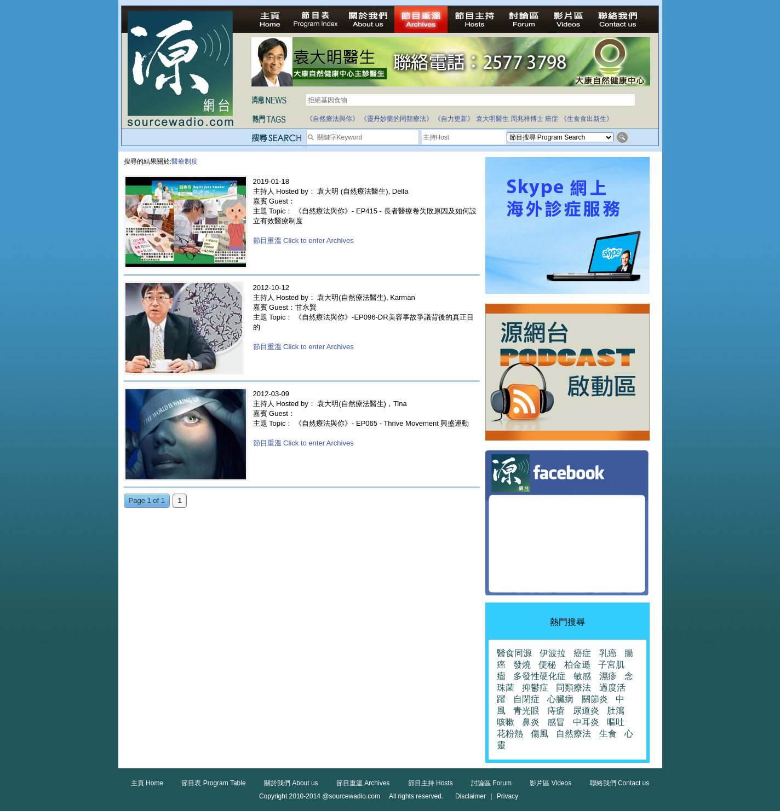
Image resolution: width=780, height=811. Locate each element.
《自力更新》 (454, 119)
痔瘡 (556, 710)
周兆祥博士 (527, 119)
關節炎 (595, 699)
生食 (608, 733)
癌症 (551, 119)
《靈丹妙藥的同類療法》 (396, 119)
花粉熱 (510, 733)
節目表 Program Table (213, 783)
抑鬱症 (535, 687)
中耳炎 (586, 722)
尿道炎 (586, 710)
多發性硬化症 (539, 676)
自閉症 (526, 699)
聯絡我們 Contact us (620, 783)
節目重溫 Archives (362, 783)
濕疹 (608, 676)
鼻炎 (531, 722)
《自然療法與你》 (332, 119)
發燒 (522, 664)
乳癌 (608, 653)
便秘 (547, 664)
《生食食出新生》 (586, 119)
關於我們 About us (291, 783)
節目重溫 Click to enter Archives (303, 240)
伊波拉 (553, 653)
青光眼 (526, 710)
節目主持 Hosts (430, 783)
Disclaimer (470, 796)
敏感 (582, 676)
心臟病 (560, 699)
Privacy (507, 796)
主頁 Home (147, 783)
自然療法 (573, 733)
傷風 (539, 733)
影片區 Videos (550, 783)
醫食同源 (514, 653)
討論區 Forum (491, 783)
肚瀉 (615, 710)
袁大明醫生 (492, 119)
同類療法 (573, 687)
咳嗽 (505, 722)
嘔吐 (615, 722)
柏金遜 (577, 664)
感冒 (556, 722)
